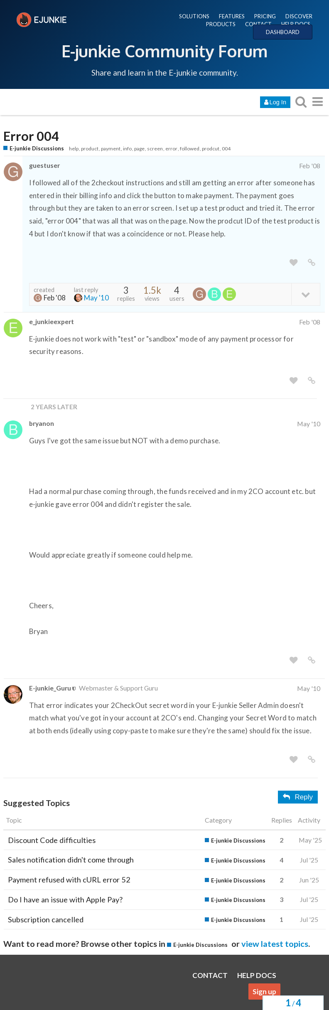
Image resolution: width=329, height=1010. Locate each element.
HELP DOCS (295, 24)
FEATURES (232, 16)
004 (226, 148)
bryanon (41, 423)
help (74, 148)
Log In (275, 102)
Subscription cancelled (45, 919)
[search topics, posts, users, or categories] (300, 101)
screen (155, 148)
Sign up (264, 991)
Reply (298, 797)
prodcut (210, 148)
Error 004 (31, 136)
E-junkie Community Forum (164, 50)
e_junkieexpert (51, 321)
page (139, 148)
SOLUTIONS (194, 16)
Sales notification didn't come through (71, 859)
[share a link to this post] (311, 263)
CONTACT (258, 24)
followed (189, 148)
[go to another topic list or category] (317, 101)
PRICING (265, 16)
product (89, 148)
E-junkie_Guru (50, 688)
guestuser (44, 165)
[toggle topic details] (305, 294)
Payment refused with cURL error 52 (69, 879)
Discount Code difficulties (52, 840)
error (171, 148)
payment (110, 148)
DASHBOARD (283, 32)
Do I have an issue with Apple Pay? (65, 899)
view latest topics (274, 944)
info (127, 148)
